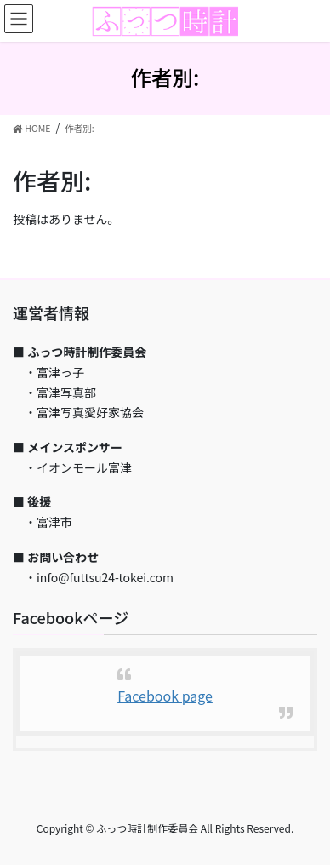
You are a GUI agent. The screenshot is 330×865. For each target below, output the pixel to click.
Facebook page (165, 695)
